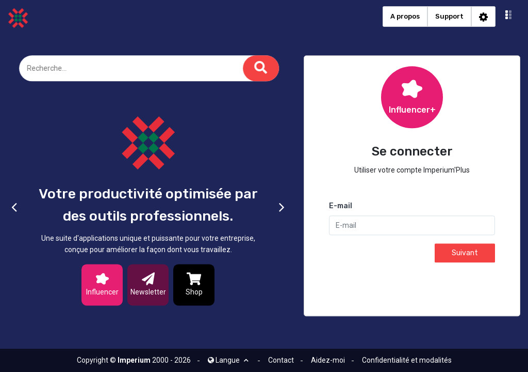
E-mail (340, 206)
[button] (508, 16)
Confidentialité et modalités (407, 360)
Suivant (465, 253)
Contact (281, 360)
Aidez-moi (328, 360)
